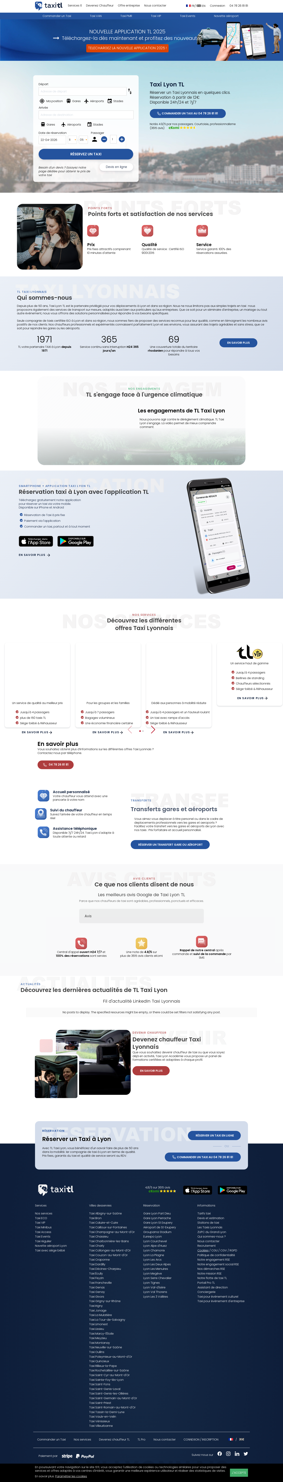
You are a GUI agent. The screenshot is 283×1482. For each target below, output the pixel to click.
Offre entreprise (129, 6)
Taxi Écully (96, 1273)
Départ (43, 84)
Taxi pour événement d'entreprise (221, 1301)
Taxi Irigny (96, 1306)
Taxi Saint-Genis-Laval (104, 1389)
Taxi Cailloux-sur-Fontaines (108, 1227)
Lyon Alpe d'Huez (155, 1246)
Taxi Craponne (99, 1260)
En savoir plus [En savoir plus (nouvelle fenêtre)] (44, 1476)
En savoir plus (239, 343)
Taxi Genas (97, 1287)
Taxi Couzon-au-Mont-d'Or (108, 1255)
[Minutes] (83, 140)
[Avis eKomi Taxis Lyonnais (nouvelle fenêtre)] (160, 1191)
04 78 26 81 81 (239, 6)
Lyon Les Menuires (155, 1269)
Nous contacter (155, 6)
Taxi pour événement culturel (217, 1297)
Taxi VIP (156, 16)
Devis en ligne (116, 167)
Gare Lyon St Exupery (158, 1223)
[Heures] (72, 140)
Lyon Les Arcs (152, 1260)
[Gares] (73, 101)
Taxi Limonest (98, 1324)
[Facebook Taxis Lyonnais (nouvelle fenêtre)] (218, 1455)
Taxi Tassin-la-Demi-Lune (107, 1412)
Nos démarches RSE (211, 1269)
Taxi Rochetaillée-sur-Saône (109, 1370)
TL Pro (141, 1440)
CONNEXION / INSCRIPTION (201, 1439)
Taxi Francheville (100, 1283)
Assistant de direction (212, 1287)
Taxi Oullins (96, 1352)
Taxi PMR (126, 16)
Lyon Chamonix (154, 1250)
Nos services (43, 1213)
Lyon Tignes (151, 1283)
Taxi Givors (96, 1297)
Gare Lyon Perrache (157, 1218)
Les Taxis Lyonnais (209, 1227)
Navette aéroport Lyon (51, 1246)
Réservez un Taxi (85, 154)
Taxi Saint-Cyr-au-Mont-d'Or (109, 1375)
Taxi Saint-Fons (99, 1384)
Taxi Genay (97, 1292)
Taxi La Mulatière (100, 1315)
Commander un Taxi (57, 16)
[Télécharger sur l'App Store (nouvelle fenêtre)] (196, 1194)
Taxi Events (187, 16)
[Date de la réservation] (52, 140)
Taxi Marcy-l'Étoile (101, 1334)
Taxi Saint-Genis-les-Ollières (108, 1393)
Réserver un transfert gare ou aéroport (170, 845)
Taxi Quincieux (99, 1361)
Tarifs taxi (204, 1213)
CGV (223, 1250)
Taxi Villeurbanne (101, 1426)
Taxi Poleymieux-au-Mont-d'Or (110, 1357)
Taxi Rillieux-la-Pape (103, 1366)
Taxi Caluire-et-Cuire (103, 1223)
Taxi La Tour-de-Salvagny (107, 1320)
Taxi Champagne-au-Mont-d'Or (112, 1232)
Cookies (203, 1251)
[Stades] (115, 101)
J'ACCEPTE (239, 1473)
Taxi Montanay (99, 1343)
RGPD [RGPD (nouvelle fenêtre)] (233, 1250)
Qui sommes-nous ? (211, 1236)
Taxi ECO (41, 1218)
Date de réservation (53, 133)
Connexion (217, 6)
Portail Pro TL (206, 1283)
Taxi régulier (43, 1241)
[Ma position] (51, 101)
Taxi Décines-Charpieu (105, 1269)
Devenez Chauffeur (100, 6)
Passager (97, 133)
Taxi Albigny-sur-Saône (105, 1213)
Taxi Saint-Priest (100, 1403)
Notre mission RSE (209, 1273)
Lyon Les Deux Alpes (157, 1264)
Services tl (75, 6)
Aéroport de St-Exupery (159, 1227)
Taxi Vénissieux (99, 1421)
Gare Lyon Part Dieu (157, 1213)
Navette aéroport (226, 16)
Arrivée (43, 108)
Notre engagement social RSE (218, 1264)
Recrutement (206, 1246)
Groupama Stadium (157, 1232)
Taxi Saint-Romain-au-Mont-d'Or (112, 1407)
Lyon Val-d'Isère (154, 1287)
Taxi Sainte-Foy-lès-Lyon (106, 1380)
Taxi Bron (95, 1218)
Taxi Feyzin (96, 1278)
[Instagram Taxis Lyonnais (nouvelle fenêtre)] (226, 1455)
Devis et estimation (210, 1218)
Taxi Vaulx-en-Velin (102, 1417)
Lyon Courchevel (155, 1241)
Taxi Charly (96, 1246)
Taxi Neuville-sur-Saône (105, 1347)
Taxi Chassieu (98, 1236)
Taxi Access (43, 1232)
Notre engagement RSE (213, 1260)
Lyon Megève (152, 1273)
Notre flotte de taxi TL (212, 1278)
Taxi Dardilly (97, 1264)
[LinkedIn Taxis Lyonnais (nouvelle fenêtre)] (235, 1455)
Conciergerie (206, 1292)
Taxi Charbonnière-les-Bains (109, 1241)
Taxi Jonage (97, 1310)
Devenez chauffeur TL (114, 1440)
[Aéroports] (94, 101)
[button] (153, 730)
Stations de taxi (208, 1223)
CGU (214, 1250)
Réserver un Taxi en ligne (214, 1135)
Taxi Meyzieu (98, 1338)
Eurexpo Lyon (152, 1236)
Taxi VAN (96, 16)
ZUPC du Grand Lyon (211, 1232)
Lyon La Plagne (153, 1255)
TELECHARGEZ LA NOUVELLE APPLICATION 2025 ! (127, 48)
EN (201, 6)
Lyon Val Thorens (155, 1292)
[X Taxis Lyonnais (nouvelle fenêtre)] (244, 1455)
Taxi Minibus (43, 1227)
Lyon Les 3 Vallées (155, 1297)
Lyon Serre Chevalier (157, 1278)
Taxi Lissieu (96, 1329)
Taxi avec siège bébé (50, 1250)
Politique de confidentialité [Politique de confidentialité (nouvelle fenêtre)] (216, 1255)
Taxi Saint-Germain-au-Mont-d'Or (113, 1398)
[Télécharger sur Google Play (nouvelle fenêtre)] (230, 1193)
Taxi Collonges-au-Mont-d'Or (110, 1250)
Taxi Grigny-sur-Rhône (105, 1301)
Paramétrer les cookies (71, 1476)
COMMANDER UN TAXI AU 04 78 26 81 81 (188, 113)
